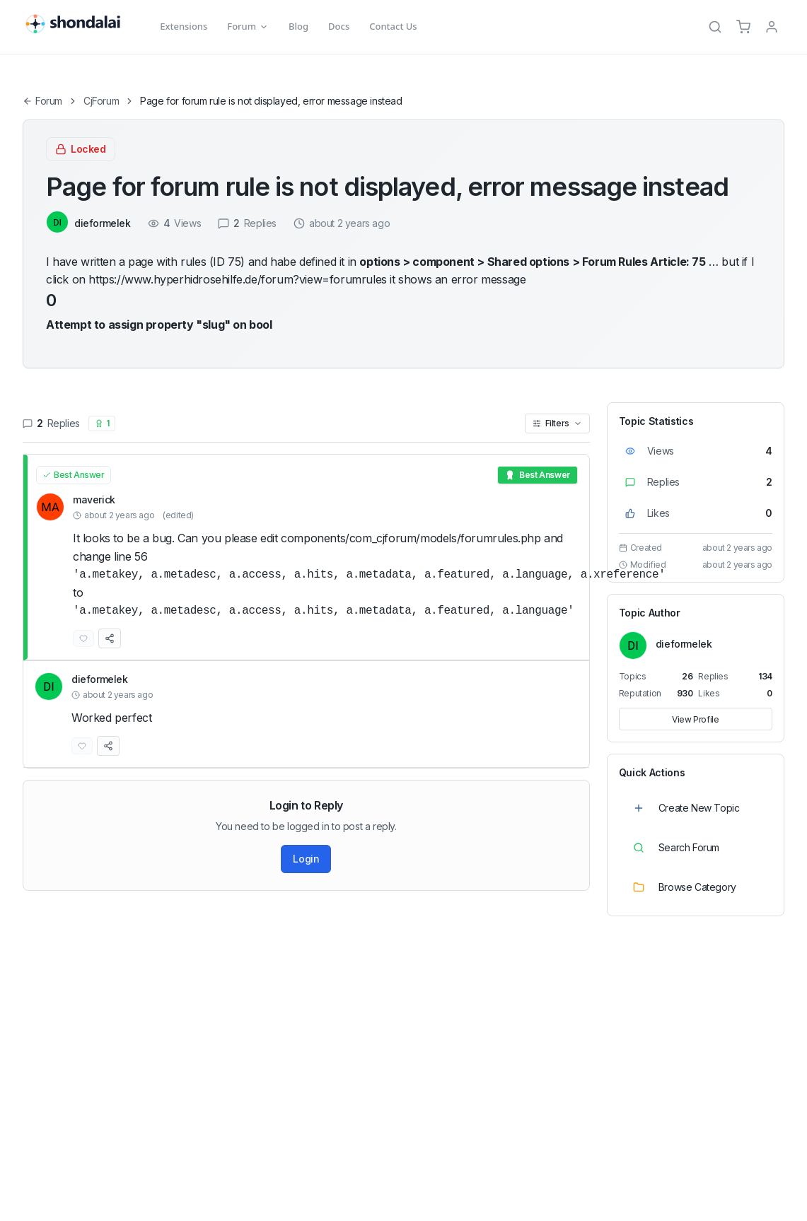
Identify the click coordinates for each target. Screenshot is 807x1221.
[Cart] (743, 27)
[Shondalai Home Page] (81, 24)
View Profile (695, 719)
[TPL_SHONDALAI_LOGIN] (771, 27)
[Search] (715, 27)
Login (306, 859)
